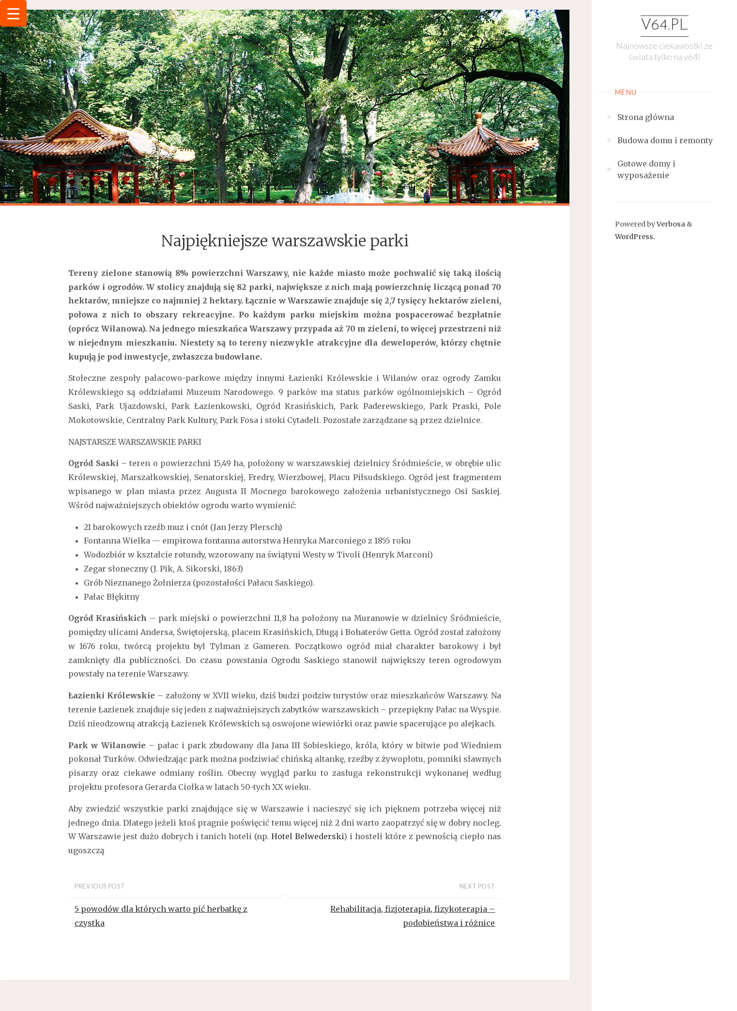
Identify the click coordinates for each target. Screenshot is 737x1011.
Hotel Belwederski (307, 836)
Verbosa (670, 224)
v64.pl (665, 25)
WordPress (634, 236)
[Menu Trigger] (13, 13)
